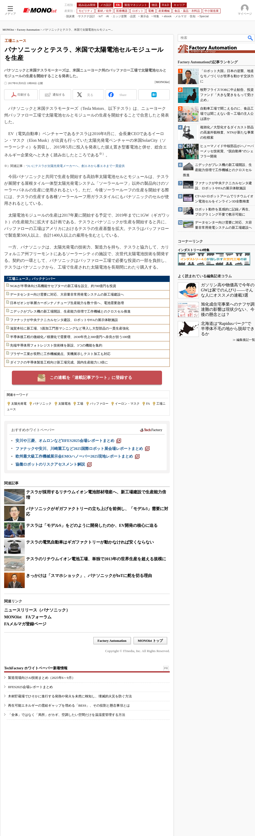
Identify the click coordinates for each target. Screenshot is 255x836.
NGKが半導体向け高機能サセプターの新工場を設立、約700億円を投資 (63, 286)
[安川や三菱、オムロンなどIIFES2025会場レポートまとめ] (68, 441)
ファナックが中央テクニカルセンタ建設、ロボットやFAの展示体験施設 (64, 320)
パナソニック (42, 403)
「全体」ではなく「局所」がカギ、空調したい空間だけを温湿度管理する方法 (66, 715)
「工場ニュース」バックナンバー (30, 279)
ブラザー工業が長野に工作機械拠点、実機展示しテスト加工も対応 (60, 354)
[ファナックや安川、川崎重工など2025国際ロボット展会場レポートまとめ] (82, 449)
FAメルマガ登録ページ (25, 624)
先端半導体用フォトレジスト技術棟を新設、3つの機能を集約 (56, 345)
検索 (250, 37)
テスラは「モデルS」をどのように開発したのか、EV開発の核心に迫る (92, 525)
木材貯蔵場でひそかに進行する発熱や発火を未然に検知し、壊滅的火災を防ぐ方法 (70, 696)
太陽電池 (64, 403)
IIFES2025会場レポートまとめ (30, 687)
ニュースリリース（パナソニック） (37, 610)
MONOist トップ (150, 641)
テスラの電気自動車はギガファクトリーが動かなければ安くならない (90, 542)
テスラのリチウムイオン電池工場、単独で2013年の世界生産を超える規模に (96, 559)
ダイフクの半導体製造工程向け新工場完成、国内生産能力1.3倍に (59, 362)
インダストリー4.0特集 (193, 250)
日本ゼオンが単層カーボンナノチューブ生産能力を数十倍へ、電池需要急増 (67, 303)
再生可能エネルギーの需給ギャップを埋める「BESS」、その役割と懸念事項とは (69, 705)
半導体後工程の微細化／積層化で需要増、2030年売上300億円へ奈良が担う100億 (70, 337)
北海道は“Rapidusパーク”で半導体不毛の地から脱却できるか (227, 328)
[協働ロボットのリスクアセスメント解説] (53, 464)
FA (148, 403)
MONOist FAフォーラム (28, 617)
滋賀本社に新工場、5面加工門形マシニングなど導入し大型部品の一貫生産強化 (69, 328)
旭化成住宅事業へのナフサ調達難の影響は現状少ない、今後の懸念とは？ (227, 309)
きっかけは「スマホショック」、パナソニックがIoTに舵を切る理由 (89, 575)
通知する (59, 94)
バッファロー (99, 403)
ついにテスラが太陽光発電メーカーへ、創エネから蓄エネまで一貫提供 (75, 166)
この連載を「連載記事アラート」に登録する (91, 377)
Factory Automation (28, 29)
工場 (80, 403)
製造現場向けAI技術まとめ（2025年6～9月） (41, 678)
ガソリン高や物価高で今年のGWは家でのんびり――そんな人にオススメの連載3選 (227, 290)
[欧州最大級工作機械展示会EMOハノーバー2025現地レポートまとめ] (77, 456)
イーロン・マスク (127, 403)
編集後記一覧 (245, 340)
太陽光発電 (19, 403)
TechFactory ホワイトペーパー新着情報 (35, 668)
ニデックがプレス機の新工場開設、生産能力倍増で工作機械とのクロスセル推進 (70, 311)
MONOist (8, 29)
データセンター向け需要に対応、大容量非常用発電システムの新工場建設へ (67, 294)
